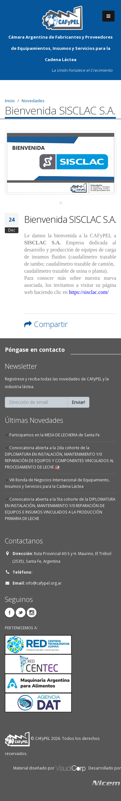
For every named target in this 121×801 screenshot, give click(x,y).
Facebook (10, 612)
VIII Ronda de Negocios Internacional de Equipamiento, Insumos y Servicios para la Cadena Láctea (57, 483)
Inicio (10, 101)
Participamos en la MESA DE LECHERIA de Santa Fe (54, 434)
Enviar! (78, 402)
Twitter (20, 612)
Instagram (31, 612)
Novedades (33, 101)
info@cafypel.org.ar (44, 583)
